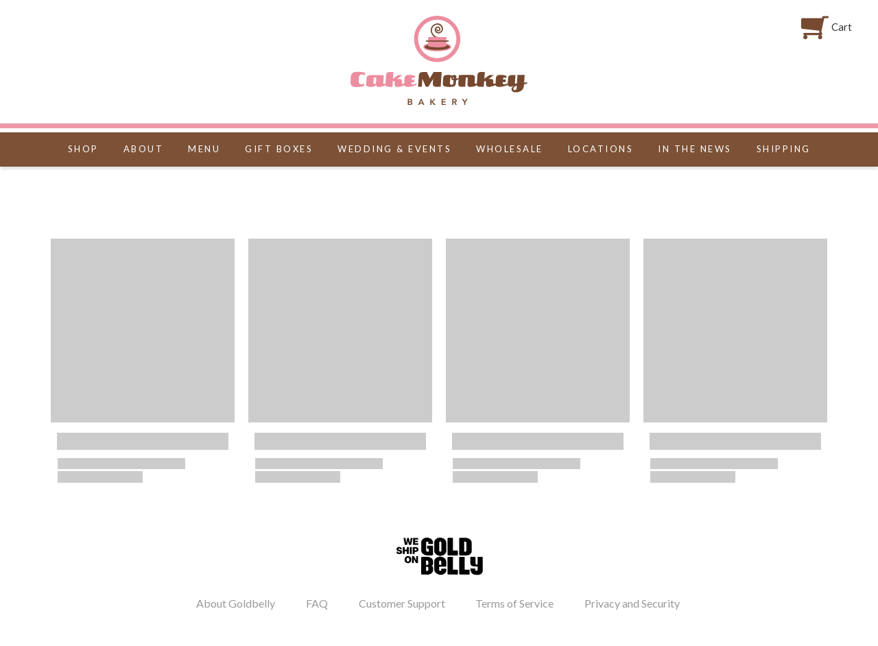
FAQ (317, 603)
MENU (204, 148)
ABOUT (143, 148)
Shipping (784, 148)
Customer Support (402, 603)
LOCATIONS (601, 148)
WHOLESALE (509, 148)
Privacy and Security (632, 603)
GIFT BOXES (279, 148)
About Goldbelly (235, 603)
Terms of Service (514, 603)
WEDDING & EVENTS (394, 148)
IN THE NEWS (695, 148)
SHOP (83, 148)
